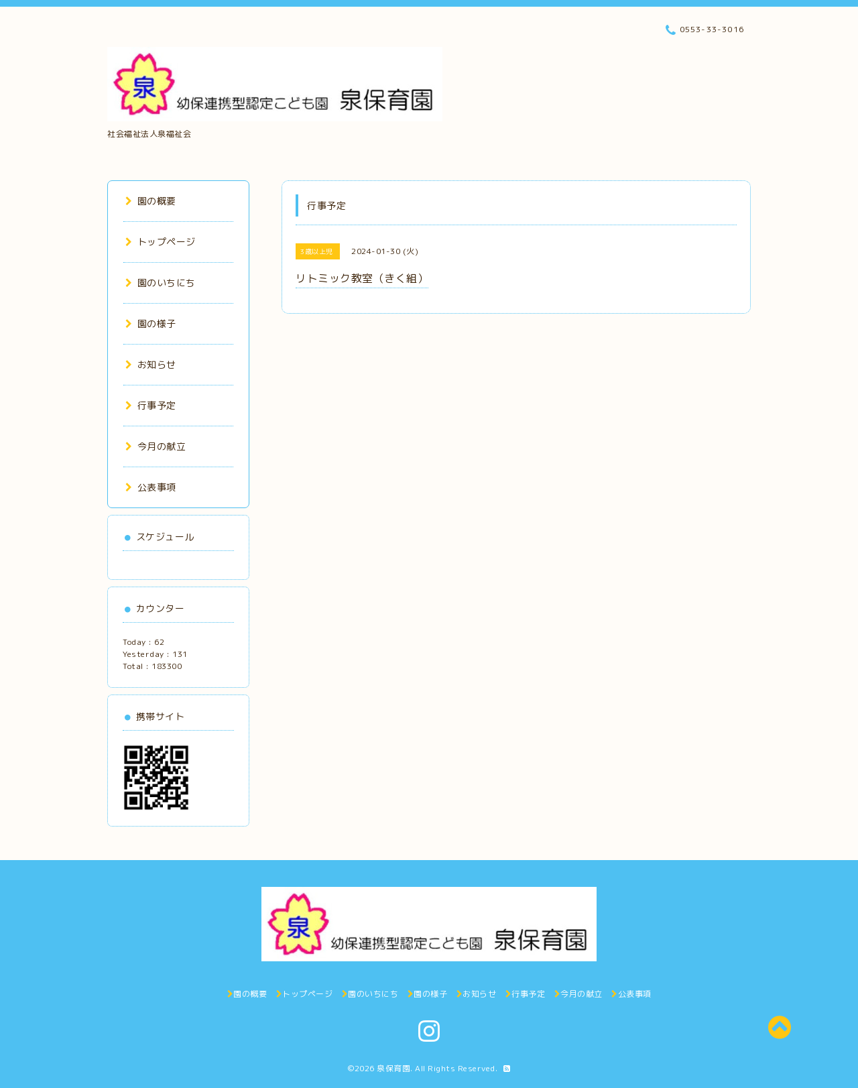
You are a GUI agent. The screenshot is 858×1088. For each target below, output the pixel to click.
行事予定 (150, 405)
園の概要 (150, 200)
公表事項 (150, 487)
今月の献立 (155, 446)
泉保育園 (393, 1068)
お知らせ (150, 364)
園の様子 (150, 323)
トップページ (160, 241)
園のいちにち (160, 282)
